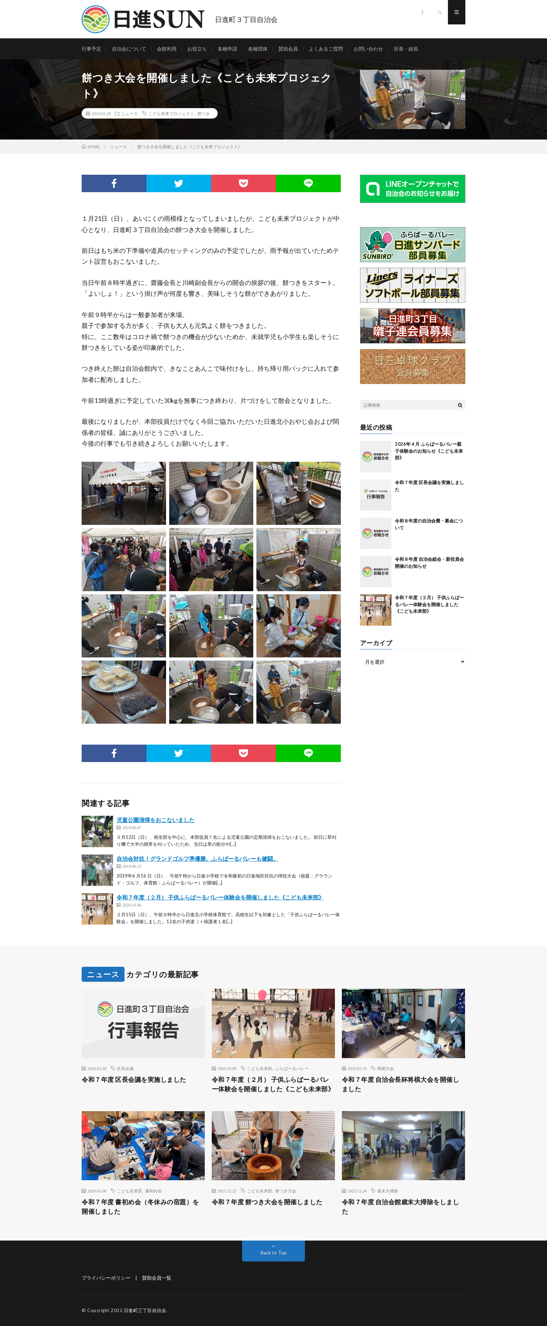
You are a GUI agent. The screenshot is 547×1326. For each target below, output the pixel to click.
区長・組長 (406, 49)
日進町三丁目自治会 (145, 1310)
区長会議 (125, 1068)
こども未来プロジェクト (171, 113)
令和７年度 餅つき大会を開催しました (267, 1202)
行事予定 (91, 49)
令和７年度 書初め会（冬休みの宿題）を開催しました (140, 1206)
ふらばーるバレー (292, 1068)
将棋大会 (385, 1068)
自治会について (129, 49)
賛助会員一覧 (156, 1278)
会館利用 (167, 49)
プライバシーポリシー (106, 1278)
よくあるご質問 (326, 49)
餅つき (203, 113)
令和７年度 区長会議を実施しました (134, 1079)
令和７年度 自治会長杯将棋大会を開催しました (400, 1084)
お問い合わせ (368, 49)
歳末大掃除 (387, 1191)
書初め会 (153, 1191)
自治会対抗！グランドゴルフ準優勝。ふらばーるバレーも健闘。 (197, 858)
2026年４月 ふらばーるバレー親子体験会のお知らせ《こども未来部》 (429, 450)
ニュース (129, 113)
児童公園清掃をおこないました (156, 819)
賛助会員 (288, 49)
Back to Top (274, 1253)
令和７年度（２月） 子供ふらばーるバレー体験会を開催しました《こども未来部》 (220, 897)
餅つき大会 (285, 1191)
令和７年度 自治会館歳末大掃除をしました (400, 1206)
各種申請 (227, 49)
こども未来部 (259, 1068)
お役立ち (197, 49)
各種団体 (258, 49)
